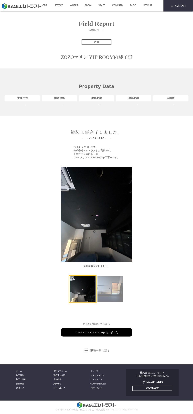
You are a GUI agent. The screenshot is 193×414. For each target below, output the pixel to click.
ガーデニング (59, 388)
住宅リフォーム (60, 371)
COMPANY (117, 5)
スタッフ (20, 388)
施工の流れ (21, 380)
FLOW (88, 5)
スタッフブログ (97, 375)
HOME (44, 5)
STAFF (101, 5)
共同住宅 (57, 384)
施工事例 (20, 375)
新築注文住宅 (59, 375)
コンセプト (95, 371)
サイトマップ (96, 380)
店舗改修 (57, 380)
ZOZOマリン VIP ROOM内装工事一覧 (96, 332)
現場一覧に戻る (100, 350)
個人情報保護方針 (98, 384)
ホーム (19, 371)
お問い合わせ (96, 388)
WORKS (74, 5)
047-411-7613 (152, 382)
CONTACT (178, 5)
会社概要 (20, 384)
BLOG (133, 5)
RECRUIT (147, 5)
